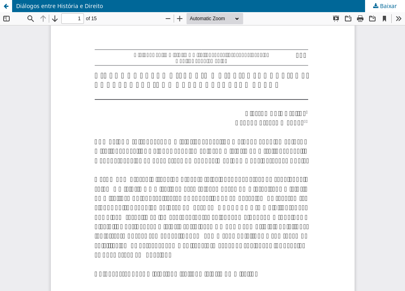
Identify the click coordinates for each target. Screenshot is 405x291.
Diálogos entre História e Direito (59, 6)
